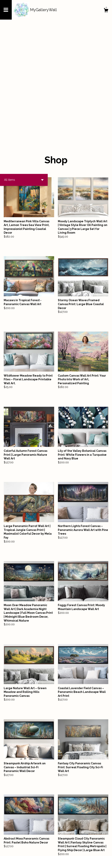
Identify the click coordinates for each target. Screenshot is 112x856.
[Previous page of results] (30, 840)
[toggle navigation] (6, 10)
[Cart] (106, 11)
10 (76, 840)
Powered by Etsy (43, 849)
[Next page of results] (82, 840)
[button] (24, 69)
